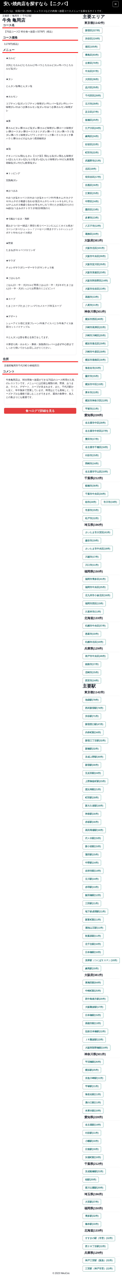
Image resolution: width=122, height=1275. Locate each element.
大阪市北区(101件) (95, 248)
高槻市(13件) (92, 297)
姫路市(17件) (92, 664)
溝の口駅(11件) (93, 1102)
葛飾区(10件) (92, 234)
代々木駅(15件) (93, 838)
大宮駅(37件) (92, 1202)
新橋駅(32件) (92, 748)
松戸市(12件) (92, 518)
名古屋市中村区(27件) (96, 431)
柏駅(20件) (90, 1179)
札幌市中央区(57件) (95, 625)
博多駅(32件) (92, 1216)
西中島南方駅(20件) (95, 999)
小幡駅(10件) (92, 1141)
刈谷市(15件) (92, 455)
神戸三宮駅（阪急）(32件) (99, 1260)
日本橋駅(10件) (93, 952)
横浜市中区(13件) (94, 384)
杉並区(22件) (92, 144)
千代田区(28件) (93, 95)
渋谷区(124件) (92, 38)
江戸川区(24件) (93, 128)
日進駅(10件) (92, 1149)
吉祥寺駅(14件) (93, 871)
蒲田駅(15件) (92, 854)
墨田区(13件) (92, 209)
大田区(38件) (92, 79)
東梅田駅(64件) (93, 982)
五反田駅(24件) (93, 773)
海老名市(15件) (93, 368)
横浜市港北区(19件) (95, 343)
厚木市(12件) (92, 392)
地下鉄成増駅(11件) (95, 911)
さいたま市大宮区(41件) (97, 532)
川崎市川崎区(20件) (95, 335)
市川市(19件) (110, 502)
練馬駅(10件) (92, 968)
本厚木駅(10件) (93, 1110)
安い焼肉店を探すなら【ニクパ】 (36, 3)
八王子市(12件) (93, 226)
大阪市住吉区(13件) (95, 289)
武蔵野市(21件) (93, 160)
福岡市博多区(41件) (95, 579)
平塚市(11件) (92, 408)
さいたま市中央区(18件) (97, 548)
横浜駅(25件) (92, 1070)
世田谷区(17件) (93, 177)
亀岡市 (15, 16)
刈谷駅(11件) (92, 1133)
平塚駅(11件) (92, 1086)
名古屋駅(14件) (93, 1125)
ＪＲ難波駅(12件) (94, 1039)
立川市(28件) (92, 103)
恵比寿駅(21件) (93, 789)
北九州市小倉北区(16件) (97, 595)
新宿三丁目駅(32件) (95, 740)
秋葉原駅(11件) (93, 936)
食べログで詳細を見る (40, 410)
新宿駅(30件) (92, 765)
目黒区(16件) (92, 185)
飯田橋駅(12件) (93, 895)
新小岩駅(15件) (93, 846)
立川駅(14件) (92, 879)
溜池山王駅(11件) (94, 928)
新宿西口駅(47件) (94, 724)
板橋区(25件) (92, 120)
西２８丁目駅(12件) (95, 1246)
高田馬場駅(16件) (94, 830)
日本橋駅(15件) (93, 1015)
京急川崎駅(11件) (94, 1078)
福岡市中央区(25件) (95, 587)
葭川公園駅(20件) (94, 1187)
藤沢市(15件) (92, 376)
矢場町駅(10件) (93, 1157)
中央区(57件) (92, 71)
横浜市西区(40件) (94, 319)
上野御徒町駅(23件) (95, 781)
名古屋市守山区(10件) (96, 471)
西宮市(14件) (92, 680)
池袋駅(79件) (92, 700)
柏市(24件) (90, 502)
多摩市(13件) (92, 217)
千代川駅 (27, 16)
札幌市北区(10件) (94, 642)
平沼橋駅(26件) (93, 1062)
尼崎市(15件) (92, 672)
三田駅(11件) (92, 903)
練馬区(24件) (92, 136)
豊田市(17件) (92, 439)
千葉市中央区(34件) (95, 494)
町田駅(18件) (92, 797)
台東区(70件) (92, 63)
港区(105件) (91, 46)
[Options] (116, 4)
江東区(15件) (92, 193)
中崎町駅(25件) (93, 991)
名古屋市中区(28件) (95, 423)
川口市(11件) (92, 565)
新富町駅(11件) (93, 919)
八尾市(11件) (92, 305)
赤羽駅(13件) (92, 887)
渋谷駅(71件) (92, 716)
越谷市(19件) (92, 540)
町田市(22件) (92, 152)
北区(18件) (90, 169)
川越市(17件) (92, 557)
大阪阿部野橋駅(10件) (96, 1047)
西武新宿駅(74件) (94, 708)
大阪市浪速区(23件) (95, 272)
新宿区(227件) (92, 30)
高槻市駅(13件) (93, 1023)
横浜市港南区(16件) (95, 360)
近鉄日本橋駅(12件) (95, 1031)
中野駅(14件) (92, 862)
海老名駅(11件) (93, 1094)
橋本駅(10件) (92, 1224)
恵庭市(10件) (92, 634)
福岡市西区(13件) (94, 603)
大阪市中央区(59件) (95, 256)
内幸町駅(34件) (93, 732)
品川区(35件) (92, 87)
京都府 (5, 16)
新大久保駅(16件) (94, 805)
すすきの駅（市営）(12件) (99, 1238)
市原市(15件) (92, 510)
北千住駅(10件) (93, 944)
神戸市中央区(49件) (95, 656)
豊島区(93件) (92, 55)
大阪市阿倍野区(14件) (96, 280)
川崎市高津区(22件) (95, 327)
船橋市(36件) (92, 486)
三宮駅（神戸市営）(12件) (99, 1268)
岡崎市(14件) (92, 463)
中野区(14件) (92, 201)
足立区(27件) (92, 112)
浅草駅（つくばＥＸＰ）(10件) (101, 960)
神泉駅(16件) (92, 814)
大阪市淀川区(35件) (95, 264)
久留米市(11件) (93, 611)
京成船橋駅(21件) (94, 1171)
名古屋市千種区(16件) (96, 447)
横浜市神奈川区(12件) (96, 400)
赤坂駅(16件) (92, 822)
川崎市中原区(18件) (95, 351)
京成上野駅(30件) (94, 757)
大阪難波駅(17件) (94, 1007)
